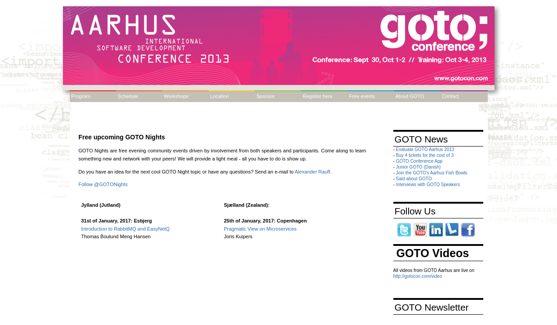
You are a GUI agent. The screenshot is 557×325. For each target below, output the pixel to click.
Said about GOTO (414, 178)
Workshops (176, 96)
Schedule (128, 96)
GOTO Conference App (419, 161)
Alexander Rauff (312, 171)
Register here (318, 96)
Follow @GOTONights (103, 184)
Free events (362, 96)
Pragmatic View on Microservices (260, 229)
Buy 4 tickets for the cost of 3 (425, 155)
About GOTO (410, 96)
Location (219, 96)
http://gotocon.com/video (417, 276)
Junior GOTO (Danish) (418, 167)
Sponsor (266, 96)
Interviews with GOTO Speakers (428, 184)
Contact (450, 96)
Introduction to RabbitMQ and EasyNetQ (125, 229)
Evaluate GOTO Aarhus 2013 (425, 149)
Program (80, 96)
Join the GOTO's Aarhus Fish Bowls (432, 172)
